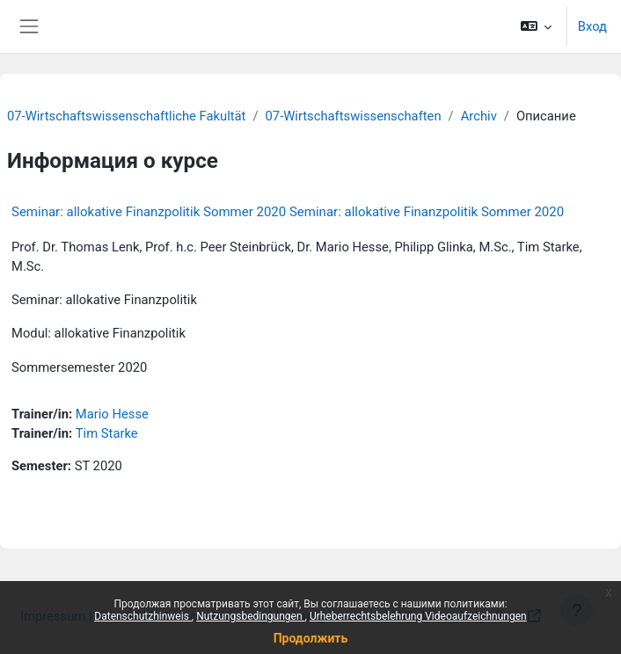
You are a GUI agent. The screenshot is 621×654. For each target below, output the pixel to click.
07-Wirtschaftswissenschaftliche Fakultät (126, 116)
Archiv (479, 116)
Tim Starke (107, 433)
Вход (592, 26)
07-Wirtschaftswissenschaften (354, 116)
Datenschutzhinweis (143, 616)
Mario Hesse (112, 414)
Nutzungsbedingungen (250, 616)
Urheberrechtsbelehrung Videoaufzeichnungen (418, 616)
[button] (535, 26)
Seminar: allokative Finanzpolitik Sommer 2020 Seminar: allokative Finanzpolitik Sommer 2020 (287, 212)
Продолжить (311, 638)
